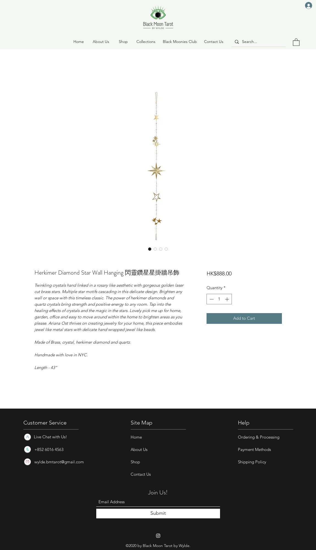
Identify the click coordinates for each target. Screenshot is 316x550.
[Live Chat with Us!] (50, 437)
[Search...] (258, 42)
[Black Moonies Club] (180, 41)
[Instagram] (158, 535)
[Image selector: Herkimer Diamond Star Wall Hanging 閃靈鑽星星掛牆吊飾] (150, 249)
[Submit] (158, 513)
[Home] (78, 41)
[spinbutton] (219, 299)
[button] (123, 41)
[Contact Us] (213, 41)
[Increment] (227, 299)
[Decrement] (211, 299)
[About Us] (101, 41)
